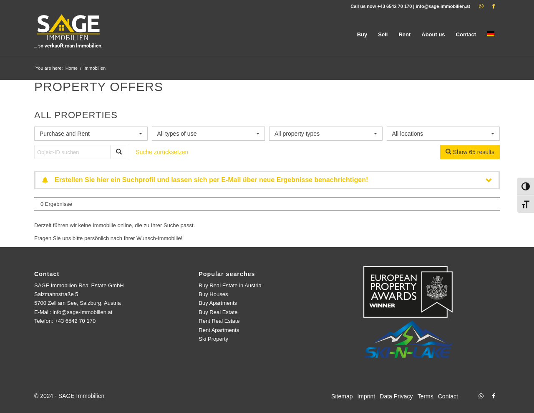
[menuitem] (362, 34)
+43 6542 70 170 (394, 6)
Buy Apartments (218, 303)
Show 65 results (470, 152)
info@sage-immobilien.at (443, 6)
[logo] (68, 34)
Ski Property (213, 339)
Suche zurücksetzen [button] (162, 152)
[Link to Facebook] (493, 6)
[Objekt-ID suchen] (72, 152)
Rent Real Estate (219, 321)
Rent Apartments (219, 330)
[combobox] (91, 134)
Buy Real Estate (218, 312)
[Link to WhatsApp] (481, 6)
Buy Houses (213, 294)
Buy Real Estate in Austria (230, 285)
